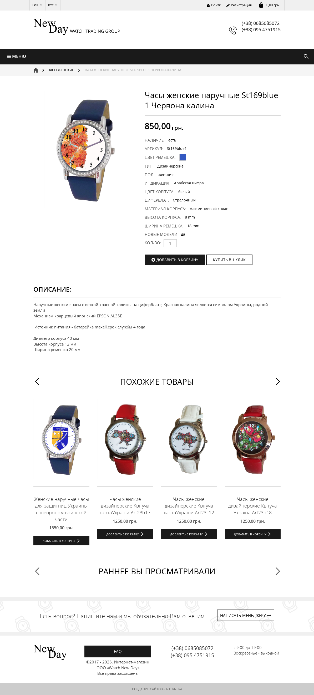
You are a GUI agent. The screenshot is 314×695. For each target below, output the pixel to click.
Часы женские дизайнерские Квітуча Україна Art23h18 (252, 506)
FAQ (118, 651)
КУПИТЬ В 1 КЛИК (229, 259)
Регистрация (241, 5)
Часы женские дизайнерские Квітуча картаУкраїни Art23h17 (125, 506)
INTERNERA (173, 689)
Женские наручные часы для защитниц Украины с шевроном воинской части (61, 509)
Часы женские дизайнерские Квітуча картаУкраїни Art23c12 (189, 506)
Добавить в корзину (177, 259)
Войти (216, 5)
